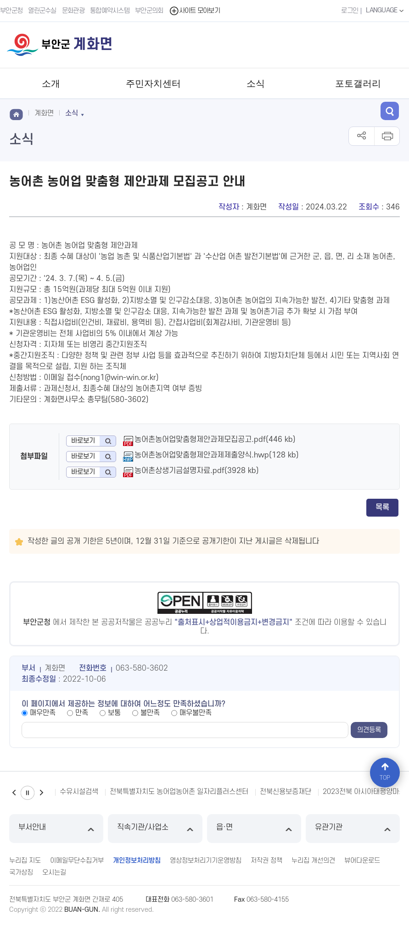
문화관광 (73, 11)
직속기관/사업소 (155, 828)
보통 (114, 713)
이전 (13, 792)
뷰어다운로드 (362, 861)
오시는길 (54, 872)
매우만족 (43, 713)
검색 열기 (390, 111)
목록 (382, 507)
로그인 (349, 11)
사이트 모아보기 (194, 11)
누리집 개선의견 (313, 861)
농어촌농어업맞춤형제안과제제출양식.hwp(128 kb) (216, 455)
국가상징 (21, 872)
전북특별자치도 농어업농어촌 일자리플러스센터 (179, 792)
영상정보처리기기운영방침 (205, 861)
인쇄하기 (386, 136)
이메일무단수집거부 (77, 861)
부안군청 (11, 11)
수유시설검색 (79, 792)
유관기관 (353, 828)
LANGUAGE (386, 10)
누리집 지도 (25, 861)
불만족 (150, 713)
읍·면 (254, 828)
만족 (81, 713)
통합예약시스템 (109, 11)
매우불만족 (195, 713)
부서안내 (56, 828)
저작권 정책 (266, 861)
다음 (41, 792)
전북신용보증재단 (285, 792)
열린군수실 (42, 11)
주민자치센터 (153, 83)
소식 (256, 83)
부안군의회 (149, 11)
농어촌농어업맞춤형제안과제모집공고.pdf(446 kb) (215, 439)
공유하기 (361, 136)
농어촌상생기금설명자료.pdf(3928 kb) (196, 471)
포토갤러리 (358, 83)
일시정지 (27, 792)
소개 (51, 83)
